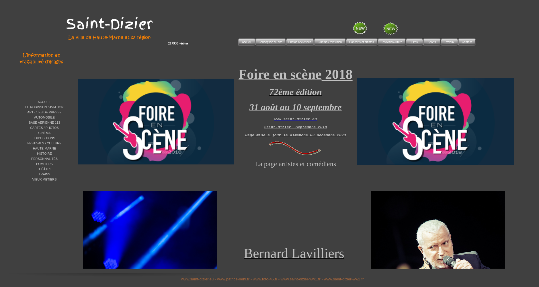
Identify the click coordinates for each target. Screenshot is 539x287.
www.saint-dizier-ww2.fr (344, 279)
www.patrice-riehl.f (232, 279)
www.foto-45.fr (265, 279)
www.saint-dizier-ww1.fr (301, 279)
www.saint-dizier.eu (197, 279)
